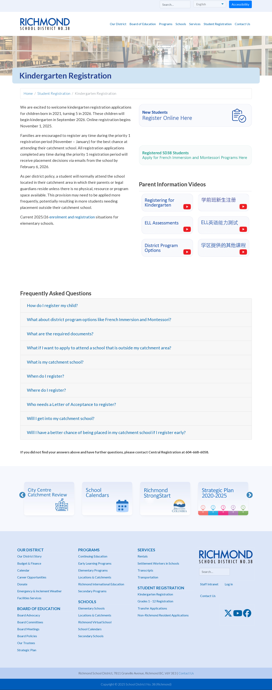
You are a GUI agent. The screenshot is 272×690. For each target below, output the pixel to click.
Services (195, 24)
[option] (49, 495)
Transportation (148, 577)
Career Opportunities (31, 577)
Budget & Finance (29, 563)
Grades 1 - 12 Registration (155, 601)
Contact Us (242, 24)
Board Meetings (28, 629)
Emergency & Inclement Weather (39, 591)
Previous (22, 495)
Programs (165, 24)
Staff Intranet (209, 584)
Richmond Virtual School (94, 622)
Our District (118, 24)
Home (28, 93)
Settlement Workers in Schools (158, 563)
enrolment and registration (72, 217)
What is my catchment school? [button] (55, 362)
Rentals (143, 556)
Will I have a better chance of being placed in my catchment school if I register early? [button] (106, 432)
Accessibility (240, 4)
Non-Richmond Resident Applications (163, 615)
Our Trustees (26, 643)
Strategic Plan (26, 650)
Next (249, 495)
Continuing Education (92, 556)
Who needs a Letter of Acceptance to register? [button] (71, 404)
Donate (22, 584)
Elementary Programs (93, 570)
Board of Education (142, 24)
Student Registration (218, 24)
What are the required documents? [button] (60, 333)
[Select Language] (209, 4)
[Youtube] (239, 613)
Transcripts (145, 570)
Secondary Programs (92, 591)
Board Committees (30, 622)
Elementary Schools (91, 608)
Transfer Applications (152, 608)
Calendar (23, 570)
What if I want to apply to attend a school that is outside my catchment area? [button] (99, 347)
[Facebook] (248, 613)
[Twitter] (229, 613)
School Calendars (90, 629)
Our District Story (29, 556)
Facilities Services (29, 598)
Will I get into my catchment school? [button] (60, 418)
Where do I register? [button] (46, 390)
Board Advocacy (28, 615)
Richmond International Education (101, 584)
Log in (229, 584)
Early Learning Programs (94, 563)
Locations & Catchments (94, 577)
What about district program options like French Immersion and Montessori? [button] (99, 319)
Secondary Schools (91, 636)
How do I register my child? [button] (52, 305)
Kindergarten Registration (155, 594)
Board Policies (27, 636)
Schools (181, 24)
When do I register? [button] (45, 376)
